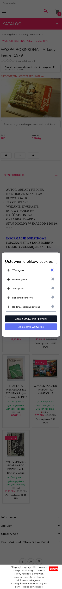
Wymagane (18, 270)
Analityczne (18, 288)
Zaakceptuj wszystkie (31, 326)
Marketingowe (19, 279)
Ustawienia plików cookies (29, 261)
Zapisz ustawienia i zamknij (31, 318)
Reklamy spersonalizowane (26, 307)
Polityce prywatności (32, 586)
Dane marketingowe (22, 297)
